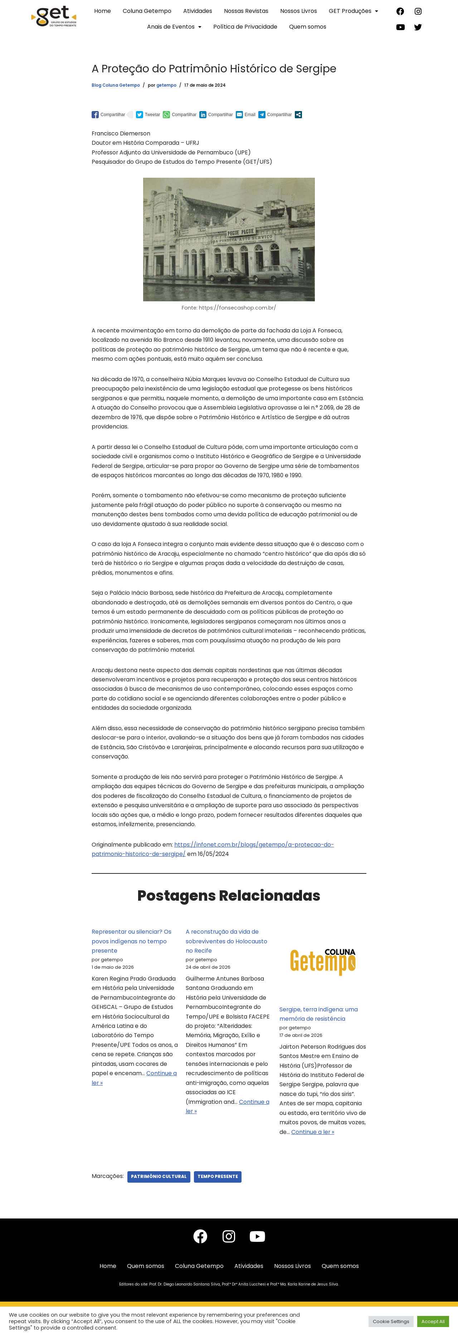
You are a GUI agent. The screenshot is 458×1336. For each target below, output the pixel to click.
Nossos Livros (298, 11)
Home (102, 11)
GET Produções (353, 11)
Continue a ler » (145, 1101)
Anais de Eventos (174, 27)
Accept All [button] (433, 1321)
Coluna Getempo (147, 11)
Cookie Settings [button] (391, 1321)
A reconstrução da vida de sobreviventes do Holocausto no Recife (227, 955)
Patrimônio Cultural (159, 1194)
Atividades (197, 11)
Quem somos (307, 27)
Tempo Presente (218, 1194)
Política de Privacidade (245, 27)
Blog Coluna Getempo (116, 85)
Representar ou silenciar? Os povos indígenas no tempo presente (132, 955)
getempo (166, 85)
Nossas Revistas (246, 11)
